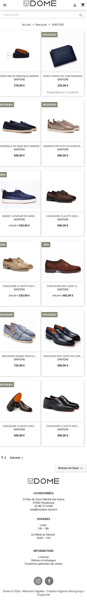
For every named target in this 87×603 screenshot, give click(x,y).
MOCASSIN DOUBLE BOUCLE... (19, 356)
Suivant (17, 457)
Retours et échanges (43, 560)
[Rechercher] (43, 14)
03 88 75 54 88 (43, 506)
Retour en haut (70, 468)
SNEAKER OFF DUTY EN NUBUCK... (62, 146)
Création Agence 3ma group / (65, 591)
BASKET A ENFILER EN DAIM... (19, 216)
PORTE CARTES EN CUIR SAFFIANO (62, 76)
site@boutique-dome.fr (43, 509)
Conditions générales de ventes (44, 563)
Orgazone (43, 594)
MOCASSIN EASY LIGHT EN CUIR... (63, 356)
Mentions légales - (34, 591)
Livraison (43, 557)
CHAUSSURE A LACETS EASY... (62, 216)
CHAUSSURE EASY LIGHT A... (63, 286)
